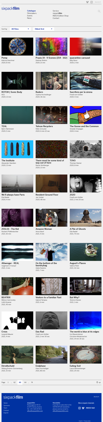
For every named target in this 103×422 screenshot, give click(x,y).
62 (15, 382)
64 (25, 382)
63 (20, 382)
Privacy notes (87, 421)
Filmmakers (32, 13)
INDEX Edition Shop (60, 16)
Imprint (6, 413)
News (29, 18)
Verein (6, 403)
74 (32, 382)
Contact (56, 18)
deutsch (98, 2)
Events (29, 16)
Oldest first (39, 29)
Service (56, 11)
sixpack (57, 13)
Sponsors (7, 405)
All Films (15, 29)
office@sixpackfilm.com (35, 411)
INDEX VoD (90, 408)
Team (5, 408)
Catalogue (31, 11)
